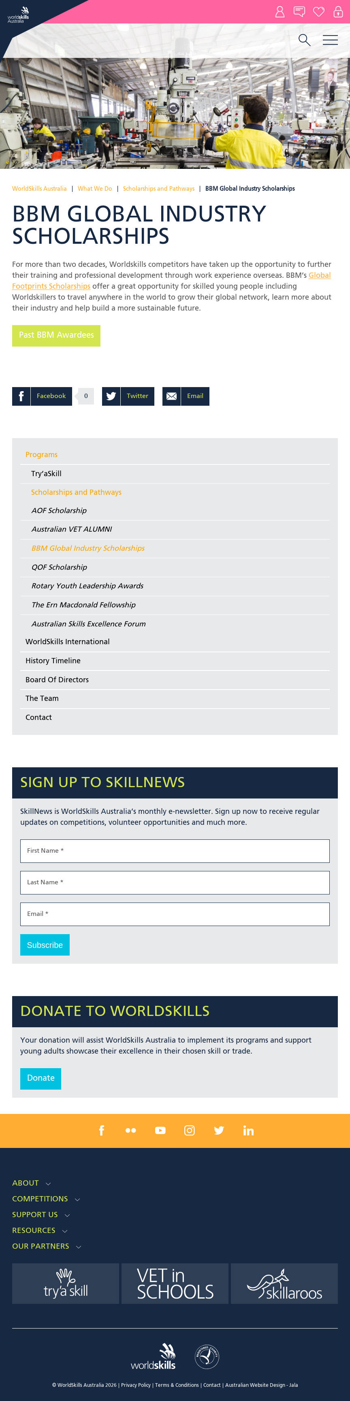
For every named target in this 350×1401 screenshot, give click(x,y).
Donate (318, 11)
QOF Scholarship (59, 567)
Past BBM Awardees (56, 336)
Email (195, 396)
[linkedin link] (248, 1130)
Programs (42, 455)
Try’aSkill (46, 474)
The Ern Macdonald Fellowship (83, 605)
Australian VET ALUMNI (71, 529)
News (299, 11)
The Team (42, 699)
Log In (338, 11)
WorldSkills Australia (39, 189)
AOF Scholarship (58, 511)
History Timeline (53, 661)
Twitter (137, 396)
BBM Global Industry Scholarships (87, 548)
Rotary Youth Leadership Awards (87, 586)
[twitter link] (219, 1130)
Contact (280, 11)
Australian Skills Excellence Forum (88, 624)
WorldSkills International (68, 642)
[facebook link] (101, 1130)
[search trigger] (305, 41)
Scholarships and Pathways (158, 189)
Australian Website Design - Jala (261, 1385)
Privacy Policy (136, 1385)
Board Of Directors (57, 680)
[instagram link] (189, 1130)
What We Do (95, 189)
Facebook (51, 396)
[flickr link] (130, 1130)
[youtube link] (160, 1130)
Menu (330, 39)
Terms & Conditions (177, 1385)
